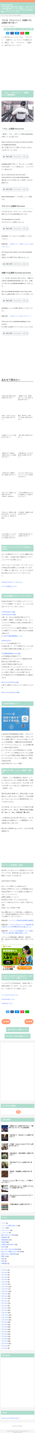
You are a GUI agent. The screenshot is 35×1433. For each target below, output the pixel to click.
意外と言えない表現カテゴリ (17, 1029)
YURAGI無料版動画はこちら (13, 636)
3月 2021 (4, 1308)
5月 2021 (4, 1303)
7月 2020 (4, 1327)
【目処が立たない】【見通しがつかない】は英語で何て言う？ (21, 1187)
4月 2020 (4, 1334)
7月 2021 (4, 1298)
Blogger (20, 1425)
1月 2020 (4, 1341)
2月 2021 (4, 1310)
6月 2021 (4, 1301)
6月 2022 (4, 1272)
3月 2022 (4, 1279)
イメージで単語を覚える (9, 1225)
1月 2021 (4, 1312)
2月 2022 (4, 1282)
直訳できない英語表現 (8, 1254)
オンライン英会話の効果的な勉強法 (21, 920)
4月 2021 (4, 1305)
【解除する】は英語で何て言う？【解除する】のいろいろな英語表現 (21, 1126)
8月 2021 (4, 1296)
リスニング (5, 1232)
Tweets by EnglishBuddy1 (10, 1418)
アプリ (3, 1223)
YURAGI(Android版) (8, 614)
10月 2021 (4, 1291)
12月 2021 (4, 1286)
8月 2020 (4, 1324)
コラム (3, 1228)
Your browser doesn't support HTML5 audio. (15, 156)
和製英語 (4, 1263)
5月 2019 (4, 1346)
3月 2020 (4, 1336)
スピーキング (5, 1230)
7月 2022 (4, 1270)
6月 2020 (4, 1329)
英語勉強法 (5, 1240)
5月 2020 (4, 1331)
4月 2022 (4, 1277)
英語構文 (4, 1237)
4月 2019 (4, 1348)
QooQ (20, 1432)
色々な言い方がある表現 (25, 29)
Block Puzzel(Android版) (10, 692)
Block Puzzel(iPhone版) (10, 682)
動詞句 (3, 1256)
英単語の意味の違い (7, 1244)
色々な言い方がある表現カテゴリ (17, 1036)
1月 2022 (4, 1284)
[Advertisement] (17, 66)
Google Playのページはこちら (12, 582)
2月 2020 (4, 1338)
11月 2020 (4, 1317)
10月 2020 (4, 1320)
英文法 (3, 1247)
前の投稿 (29, 1021)
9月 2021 (4, 1293)
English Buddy (7, 5)
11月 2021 (4, 1289)
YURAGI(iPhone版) (8, 612)
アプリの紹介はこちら (9, 586)
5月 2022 (4, 1274)
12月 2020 (4, 1315)
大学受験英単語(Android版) (11, 653)
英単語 (3, 1242)
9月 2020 (4, 1322)
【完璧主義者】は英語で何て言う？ (20, 1204)
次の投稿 (6, 1021)
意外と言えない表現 (10, 29)
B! (17, 33)
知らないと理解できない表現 (10, 1251)
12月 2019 (4, 1343)
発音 (2, 1259)
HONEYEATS (6, 641)
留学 (2, 1261)
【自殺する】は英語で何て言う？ (20, 316)
